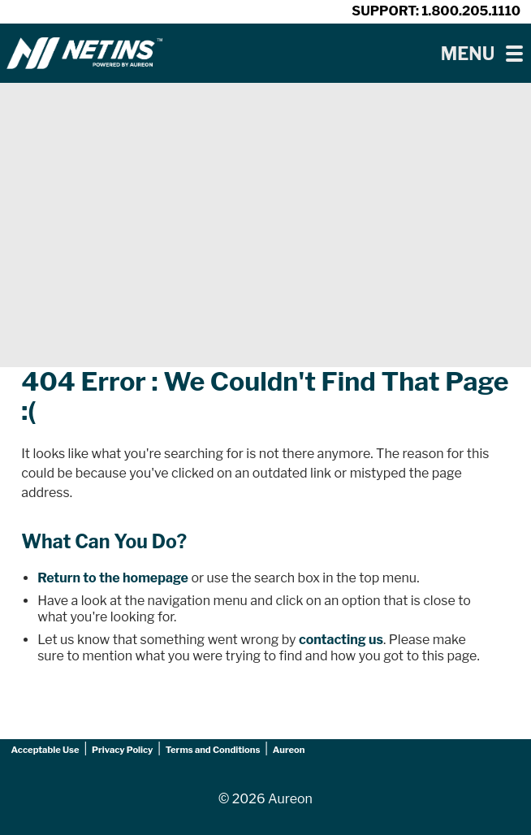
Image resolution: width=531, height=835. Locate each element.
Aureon (289, 749)
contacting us (341, 639)
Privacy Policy (122, 749)
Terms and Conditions (213, 749)
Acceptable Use (45, 749)
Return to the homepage (112, 578)
